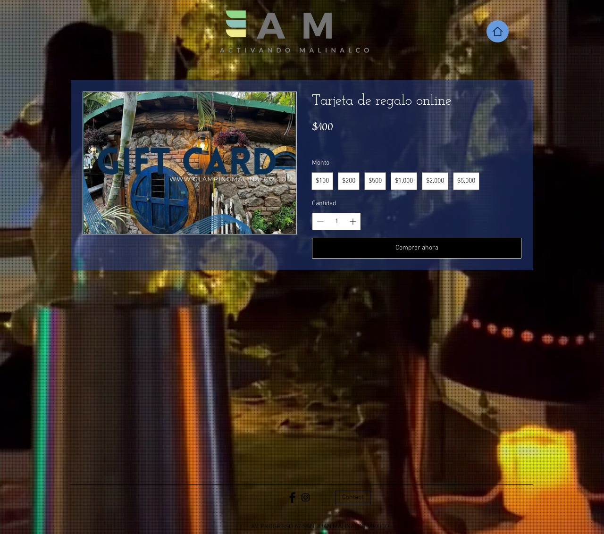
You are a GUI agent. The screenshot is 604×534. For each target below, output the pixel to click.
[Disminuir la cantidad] (320, 221)
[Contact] (352, 497)
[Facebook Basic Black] (292, 497)
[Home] (498, 31)
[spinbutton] (336, 221)
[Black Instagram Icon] (305, 497)
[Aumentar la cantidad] (353, 221)
